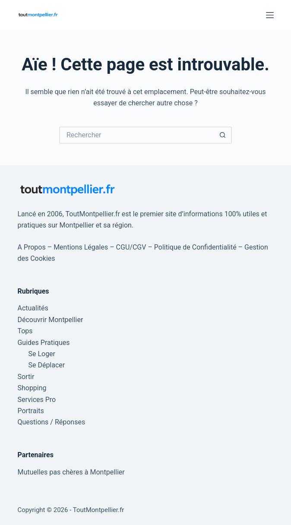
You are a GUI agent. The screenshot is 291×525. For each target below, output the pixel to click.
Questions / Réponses (51, 422)
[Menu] (270, 15)
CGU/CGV (131, 247)
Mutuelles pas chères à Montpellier (70, 472)
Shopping (31, 388)
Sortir (25, 377)
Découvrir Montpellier (50, 320)
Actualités (32, 308)
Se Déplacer (46, 365)
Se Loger (41, 354)
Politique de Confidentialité (195, 247)
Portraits (30, 411)
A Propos (31, 247)
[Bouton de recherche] (223, 135)
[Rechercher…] (137, 135)
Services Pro (36, 399)
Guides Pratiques (43, 342)
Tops (24, 331)
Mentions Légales (81, 247)
